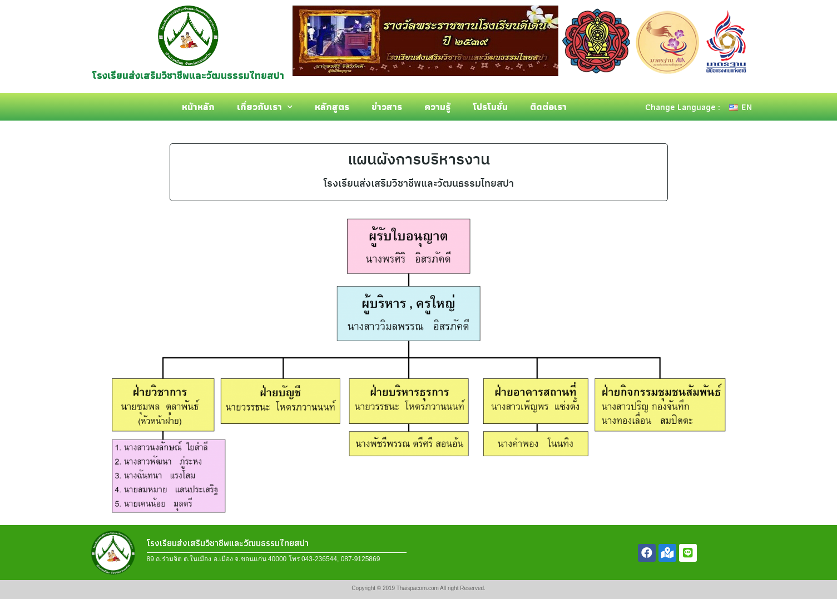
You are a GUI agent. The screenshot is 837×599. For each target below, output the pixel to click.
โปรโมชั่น (490, 106)
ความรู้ (437, 106)
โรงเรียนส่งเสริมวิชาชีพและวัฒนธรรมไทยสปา (188, 75)
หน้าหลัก (198, 106)
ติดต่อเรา (548, 106)
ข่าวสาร (387, 106)
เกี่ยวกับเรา (265, 107)
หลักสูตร (332, 106)
